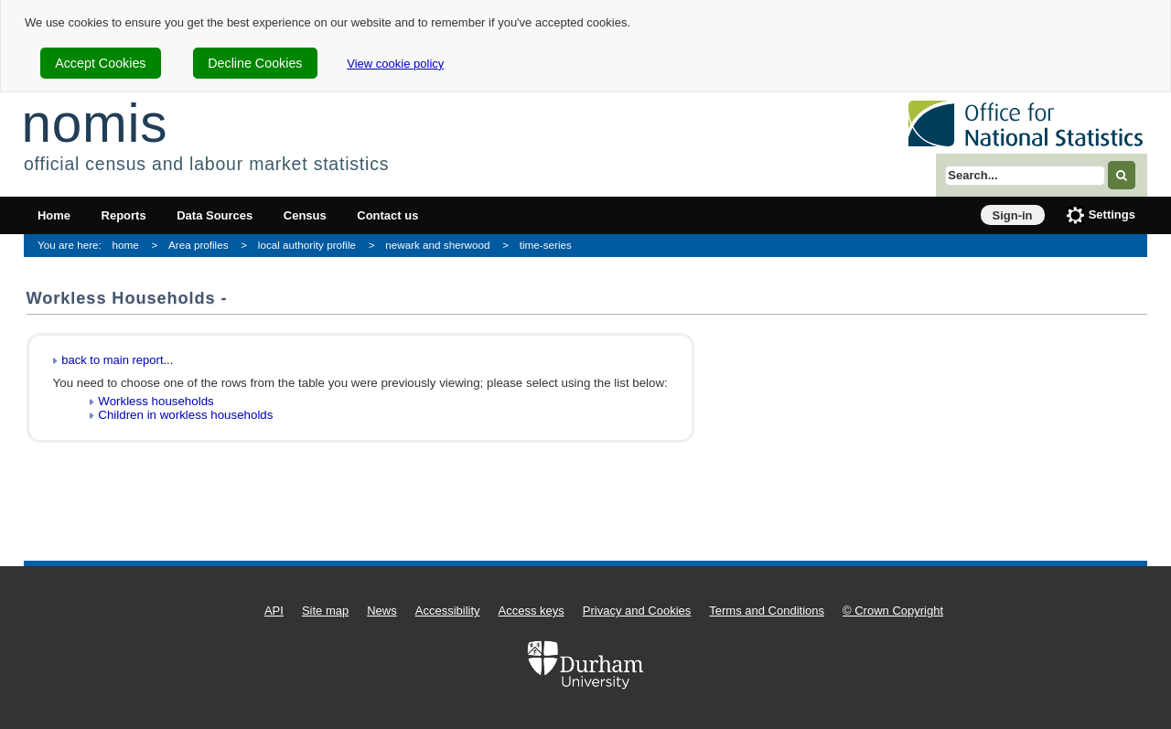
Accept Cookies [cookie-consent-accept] (100, 63)
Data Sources (214, 215)
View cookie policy (395, 63)
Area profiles (198, 245)
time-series (546, 245)
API (274, 610)
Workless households (155, 401)
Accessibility (447, 610)
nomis (94, 123)
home (126, 245)
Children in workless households (185, 415)
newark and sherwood (437, 245)
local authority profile (307, 245)
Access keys (531, 610)
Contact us (387, 215)
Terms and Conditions (766, 610)
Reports (124, 215)
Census (305, 215)
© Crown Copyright (893, 610)
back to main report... (117, 360)
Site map (325, 610)
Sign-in (1013, 215)
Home (54, 215)
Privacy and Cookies (637, 610)
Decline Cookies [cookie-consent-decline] (255, 63)
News (382, 610)
